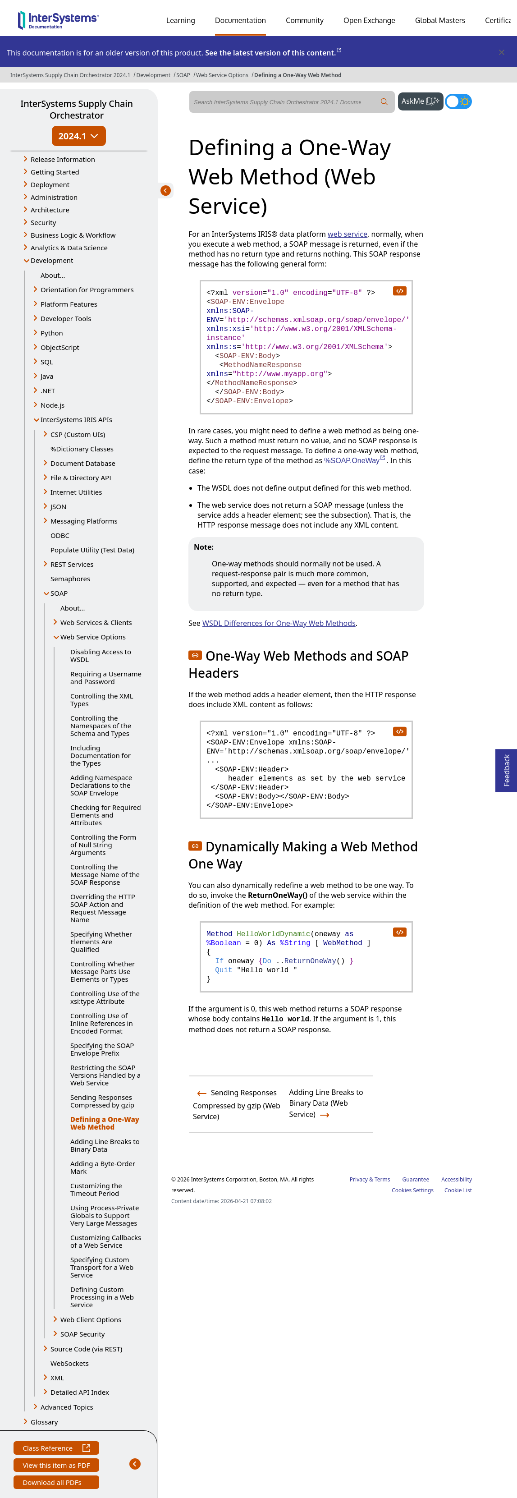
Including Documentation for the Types (100, 755)
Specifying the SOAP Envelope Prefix (102, 1049)
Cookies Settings (413, 1190)
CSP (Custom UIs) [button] (77, 434)
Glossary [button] (44, 1421)
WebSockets (69, 1363)
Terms (382, 1179)
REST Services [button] (71, 564)
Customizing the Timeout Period (96, 1189)
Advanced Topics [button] (67, 1406)
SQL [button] (47, 361)
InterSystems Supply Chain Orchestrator (76, 109)
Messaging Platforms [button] (84, 520)
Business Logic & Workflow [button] (73, 234)
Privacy (359, 1179)
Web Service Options (222, 75)
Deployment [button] (50, 184)
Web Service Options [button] (93, 636)
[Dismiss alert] (501, 53)
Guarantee (416, 1179)
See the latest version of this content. (274, 53)
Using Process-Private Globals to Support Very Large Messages (104, 1215)
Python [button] (52, 332)
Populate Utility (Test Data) (92, 549)
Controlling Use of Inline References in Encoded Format (101, 1023)
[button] (195, 655)
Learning (180, 20)
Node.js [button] (52, 404)
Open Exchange (369, 20)
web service (347, 234)
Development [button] (52, 260)
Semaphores (70, 578)
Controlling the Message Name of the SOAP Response (105, 874)
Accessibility (456, 1179)
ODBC (59, 535)
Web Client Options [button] (90, 1319)
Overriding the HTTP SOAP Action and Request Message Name (102, 908)
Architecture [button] (50, 209)
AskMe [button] (423, 100)
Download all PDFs (53, 1483)
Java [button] (47, 376)
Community (305, 20)
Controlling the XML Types (101, 699)
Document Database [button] (82, 463)
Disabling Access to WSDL (100, 655)
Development (153, 75)
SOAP (183, 75)
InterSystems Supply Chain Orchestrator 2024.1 (70, 75)
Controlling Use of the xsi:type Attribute (105, 997)
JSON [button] (58, 506)
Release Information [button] (63, 159)
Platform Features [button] (69, 303)
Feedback (507, 767)
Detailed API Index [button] (79, 1392)
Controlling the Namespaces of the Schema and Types (100, 725)
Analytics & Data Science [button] (69, 247)
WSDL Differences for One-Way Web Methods (279, 623)
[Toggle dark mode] (458, 101)
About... (53, 275)
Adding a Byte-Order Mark (102, 1167)
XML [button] (57, 1377)
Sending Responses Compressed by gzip (102, 1101)
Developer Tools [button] (66, 318)
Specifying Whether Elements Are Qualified (101, 941)
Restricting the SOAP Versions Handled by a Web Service (105, 1075)
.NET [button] (48, 390)
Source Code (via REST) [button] (86, 1348)
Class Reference (56, 1449)
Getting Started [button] (55, 171)
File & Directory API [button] (80, 477)
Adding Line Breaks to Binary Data (105, 1145)
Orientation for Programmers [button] (87, 289)
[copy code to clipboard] (399, 290)
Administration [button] (54, 197)
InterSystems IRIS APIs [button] (76, 419)
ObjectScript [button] (60, 347)
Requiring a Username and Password (106, 677)
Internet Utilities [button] (76, 491)
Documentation (240, 20)
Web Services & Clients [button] (96, 622)
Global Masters (440, 20)
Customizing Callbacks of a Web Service (105, 1241)
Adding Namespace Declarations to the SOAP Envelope (101, 785)
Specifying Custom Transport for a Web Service (101, 1267)
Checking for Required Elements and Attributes (105, 815)
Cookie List (458, 1190)
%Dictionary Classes (82, 448)
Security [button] (43, 222)
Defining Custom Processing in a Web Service (102, 1297)
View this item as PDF (56, 1466)
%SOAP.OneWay (355, 460)
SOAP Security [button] (82, 1333)
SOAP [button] (59, 592)
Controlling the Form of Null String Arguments (103, 844)
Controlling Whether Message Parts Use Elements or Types (102, 971)
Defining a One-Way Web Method (297, 75)
